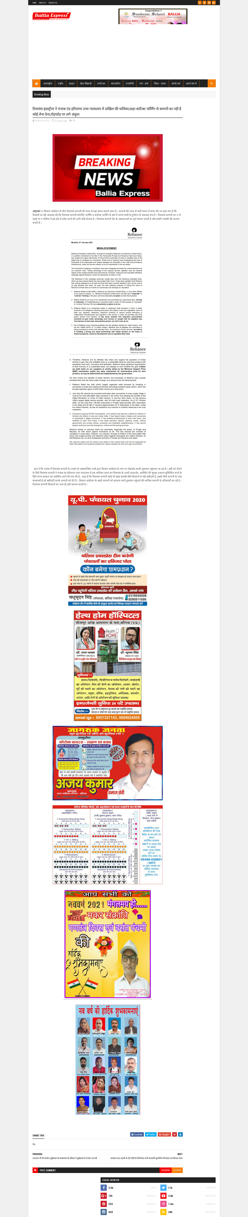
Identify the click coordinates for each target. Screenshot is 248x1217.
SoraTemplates (44, 1212)
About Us (42, 2)
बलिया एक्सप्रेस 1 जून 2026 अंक (189, 217)
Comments (202, 232)
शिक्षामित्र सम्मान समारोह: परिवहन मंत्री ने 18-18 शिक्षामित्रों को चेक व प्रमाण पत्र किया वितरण (194, 204)
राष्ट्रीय (60, 83)
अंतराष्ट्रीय (47, 83)
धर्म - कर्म (144, 83)
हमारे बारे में (191, 83)
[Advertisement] (124, 53)
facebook (137, 1176)
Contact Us (53, 2)
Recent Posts (174, 232)
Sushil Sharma (69, 1212)
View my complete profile (172, 160)
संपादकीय (115, 83)
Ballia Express (171, 155)
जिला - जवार (160, 83)
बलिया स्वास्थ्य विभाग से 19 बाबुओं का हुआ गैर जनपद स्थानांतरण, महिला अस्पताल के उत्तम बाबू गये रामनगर (195, 178)
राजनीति (130, 83)
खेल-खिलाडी (86, 83)
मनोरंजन (101, 83)
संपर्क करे (176, 83)
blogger (149, 1176)
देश (74, 121)
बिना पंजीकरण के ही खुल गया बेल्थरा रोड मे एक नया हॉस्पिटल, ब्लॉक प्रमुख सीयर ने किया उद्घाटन (195, 394)
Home (35, 2)
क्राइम (72, 83)
